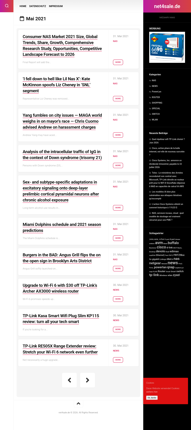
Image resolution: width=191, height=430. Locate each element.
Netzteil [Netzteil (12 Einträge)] (164, 264)
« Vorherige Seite (69, 388)
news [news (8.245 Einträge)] (173, 262)
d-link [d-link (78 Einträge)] (170, 247)
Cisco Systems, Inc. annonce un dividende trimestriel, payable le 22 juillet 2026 (165, 163)
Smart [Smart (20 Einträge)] (173, 271)
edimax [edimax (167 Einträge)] (174, 251)
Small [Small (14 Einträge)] (168, 272)
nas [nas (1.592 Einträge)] (177, 258)
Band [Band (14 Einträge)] (165, 243)
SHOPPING (157, 103)
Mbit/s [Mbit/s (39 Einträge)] (170, 259)
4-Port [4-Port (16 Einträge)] (161, 239)
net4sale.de (167, 6)
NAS (154, 80)
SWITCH (156, 114)
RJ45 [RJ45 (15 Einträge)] (155, 272)
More (118, 61)
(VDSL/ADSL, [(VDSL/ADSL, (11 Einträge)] (154, 239)
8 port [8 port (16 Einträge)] (172, 239)
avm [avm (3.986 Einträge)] (159, 242)
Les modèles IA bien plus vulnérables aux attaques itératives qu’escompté (165, 195)
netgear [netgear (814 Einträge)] (155, 263)
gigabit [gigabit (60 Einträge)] (155, 259)
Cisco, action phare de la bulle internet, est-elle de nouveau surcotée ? (167, 151)
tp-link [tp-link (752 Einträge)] (154, 275)
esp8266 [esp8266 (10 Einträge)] (152, 255)
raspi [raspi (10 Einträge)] (151, 272)
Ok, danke (152, 398)
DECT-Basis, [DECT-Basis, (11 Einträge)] (177, 248)
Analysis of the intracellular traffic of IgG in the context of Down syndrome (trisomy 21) (63, 161)
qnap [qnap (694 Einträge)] (171, 267)
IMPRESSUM (56, 6)
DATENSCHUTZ (37, 6)
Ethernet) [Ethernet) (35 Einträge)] (160, 255)
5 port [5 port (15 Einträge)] (167, 239)
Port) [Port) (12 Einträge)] (180, 264)
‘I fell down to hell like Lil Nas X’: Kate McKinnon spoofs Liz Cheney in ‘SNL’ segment (58, 84)
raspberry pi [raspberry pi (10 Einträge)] (179, 268)
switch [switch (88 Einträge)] (180, 271)
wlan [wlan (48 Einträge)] (170, 275)
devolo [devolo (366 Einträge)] (160, 251)
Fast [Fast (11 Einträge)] (166, 255)
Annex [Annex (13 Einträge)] (177, 239)
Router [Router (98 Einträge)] (161, 271)
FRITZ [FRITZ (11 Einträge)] (171, 255)
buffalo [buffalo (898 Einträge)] (173, 243)
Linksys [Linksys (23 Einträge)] (163, 259)
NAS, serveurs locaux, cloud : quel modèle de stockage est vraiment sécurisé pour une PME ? (166, 216)
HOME (23, 6)
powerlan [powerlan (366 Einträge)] (160, 267)
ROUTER (156, 97)
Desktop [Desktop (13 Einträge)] (152, 252)
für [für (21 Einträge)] (150, 259)
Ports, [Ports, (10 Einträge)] (151, 268)
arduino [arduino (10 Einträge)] (152, 244)
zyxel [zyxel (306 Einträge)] (176, 275)
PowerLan (156, 91)
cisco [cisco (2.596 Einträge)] (161, 247)
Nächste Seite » (87, 388)
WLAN (155, 119)
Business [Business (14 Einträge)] (152, 248)
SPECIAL (156, 108)
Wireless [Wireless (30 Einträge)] (163, 275)
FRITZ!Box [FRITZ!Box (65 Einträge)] (179, 255)
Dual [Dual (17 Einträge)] (167, 252)
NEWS (155, 86)
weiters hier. (152, 391)
